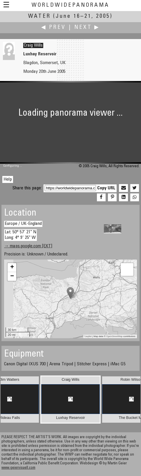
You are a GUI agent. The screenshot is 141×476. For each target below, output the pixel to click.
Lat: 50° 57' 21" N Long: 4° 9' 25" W (20, 235)
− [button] (12, 276)
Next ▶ (87, 27)
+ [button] (12, 267)
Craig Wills (33, 45)
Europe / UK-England (23, 223)
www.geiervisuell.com (18, 468)
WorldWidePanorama (70, 5)
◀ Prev (53, 27)
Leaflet (88, 336)
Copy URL (106, 188)
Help (7, 179)
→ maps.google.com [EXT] (28, 246)
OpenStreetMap (114, 336)
